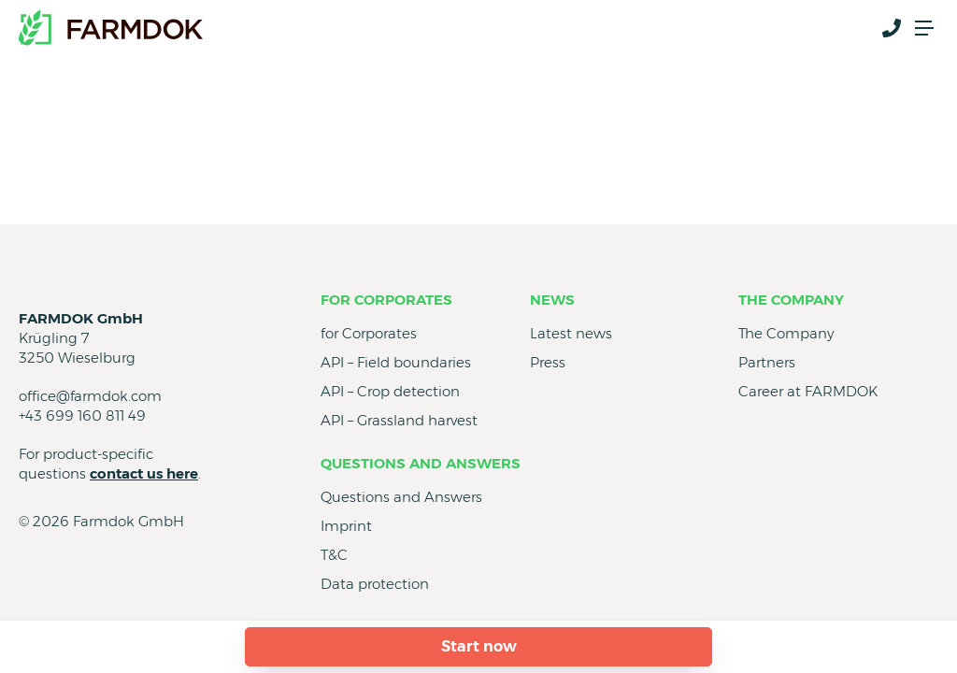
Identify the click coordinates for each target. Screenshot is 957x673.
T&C (334, 555)
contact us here (144, 473)
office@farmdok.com (90, 396)
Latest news (571, 333)
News (552, 299)
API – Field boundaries (396, 362)
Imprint (346, 526)
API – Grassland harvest (399, 420)
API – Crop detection (390, 391)
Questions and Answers (421, 463)
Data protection (375, 584)
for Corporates (386, 299)
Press (547, 362)
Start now (479, 646)
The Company (791, 299)
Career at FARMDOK (808, 391)
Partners (766, 362)
